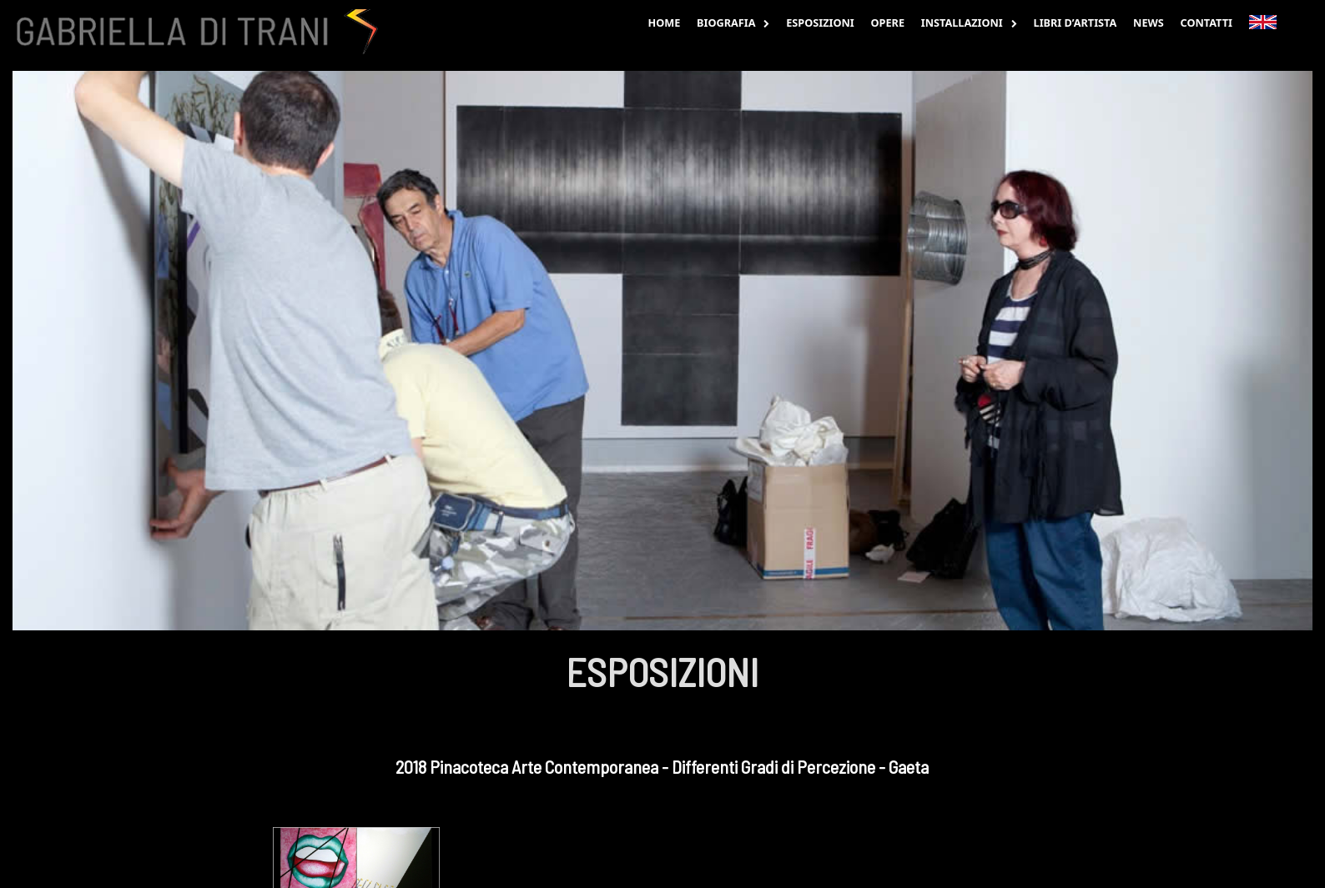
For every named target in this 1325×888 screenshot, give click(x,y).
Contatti (1206, 22)
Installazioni (969, 22)
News (1148, 22)
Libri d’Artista (1075, 22)
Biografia (733, 22)
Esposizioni (820, 22)
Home (663, 22)
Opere (887, 22)
